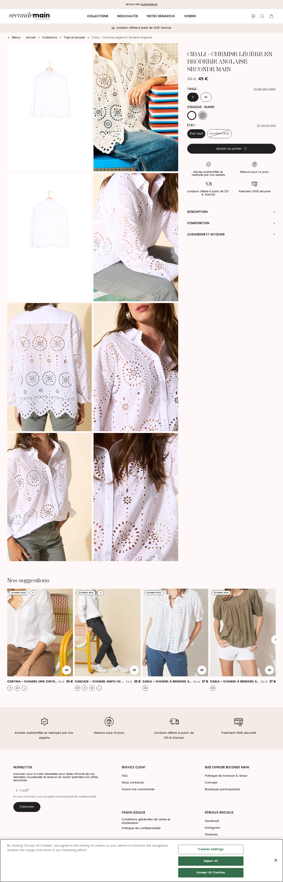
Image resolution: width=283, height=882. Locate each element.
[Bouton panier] (271, 16)
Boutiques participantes (222, 789)
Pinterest (211, 834)
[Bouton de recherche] (262, 16)
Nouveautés (127, 16)
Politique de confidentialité (141, 828)
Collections (97, 16)
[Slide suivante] (275, 639)
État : (191, 125)
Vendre (190, 16)
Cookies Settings (211, 849)
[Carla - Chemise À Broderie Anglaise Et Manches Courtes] (175, 640)
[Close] (276, 860)
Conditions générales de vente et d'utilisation (146, 821)
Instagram (212, 827)
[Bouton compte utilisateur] (253, 16)
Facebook (212, 821)
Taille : (192, 89)
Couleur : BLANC (201, 107)
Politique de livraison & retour (226, 775)
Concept (211, 782)
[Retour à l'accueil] (29, 16)
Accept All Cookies (210, 872)
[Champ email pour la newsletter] (54, 790)
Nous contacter (133, 782)
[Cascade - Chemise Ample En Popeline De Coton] (107, 640)
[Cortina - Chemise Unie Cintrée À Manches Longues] (40, 640)
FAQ (124, 775)
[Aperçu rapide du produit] (66, 670)
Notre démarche (161, 16)
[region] (141, 860)
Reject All (211, 861)
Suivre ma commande (138, 789)
